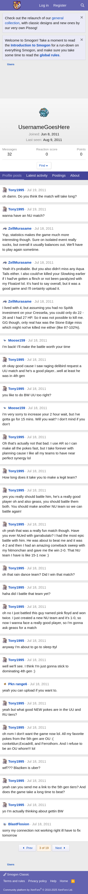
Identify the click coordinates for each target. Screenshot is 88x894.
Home (64, 881)
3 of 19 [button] (44, 848)
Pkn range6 (17, 684)
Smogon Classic (16, 874)
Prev (27, 848)
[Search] (82, 5)
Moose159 (16, 340)
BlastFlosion (18, 824)
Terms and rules (14, 881)
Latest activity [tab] (37, 175)
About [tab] (74, 175)
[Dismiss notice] (81, 17)
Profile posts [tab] (12, 175)
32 (9, 154)
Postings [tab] (59, 175)
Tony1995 (16, 190)
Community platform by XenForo (38, 889)
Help (53, 881)
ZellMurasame (20, 228)
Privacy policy (37, 881)
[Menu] (6, 5)
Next (60, 848)
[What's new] (73, 5)
